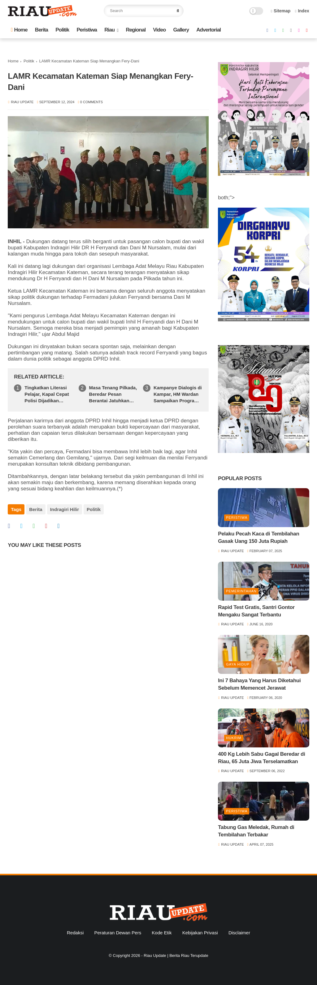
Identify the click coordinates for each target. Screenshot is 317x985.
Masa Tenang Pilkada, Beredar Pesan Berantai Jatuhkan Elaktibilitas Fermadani (113, 394)
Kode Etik (162, 932)
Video (159, 30)
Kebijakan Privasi (200, 932)
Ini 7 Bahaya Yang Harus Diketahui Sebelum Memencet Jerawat (259, 684)
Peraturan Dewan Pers (117, 932)
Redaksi (75, 932)
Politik (62, 30)
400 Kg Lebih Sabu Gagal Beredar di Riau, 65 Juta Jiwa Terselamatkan (261, 757)
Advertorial (208, 30)
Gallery (181, 30)
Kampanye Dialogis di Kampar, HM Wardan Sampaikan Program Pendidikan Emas (178, 394)
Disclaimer (239, 932)
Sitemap (281, 10)
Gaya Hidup (238, 664)
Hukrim (233, 738)
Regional (135, 30)
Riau (109, 30)
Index (302, 10)
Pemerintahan (241, 591)
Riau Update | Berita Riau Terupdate (176, 955)
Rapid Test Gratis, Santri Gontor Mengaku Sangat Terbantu (256, 611)
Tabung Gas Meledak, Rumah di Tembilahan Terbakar (256, 831)
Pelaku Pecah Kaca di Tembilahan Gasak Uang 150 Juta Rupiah (258, 537)
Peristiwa (86, 30)
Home (19, 30)
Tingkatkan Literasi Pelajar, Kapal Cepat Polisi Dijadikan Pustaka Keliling (46, 394)
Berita (41, 30)
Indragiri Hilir (64, 509)
